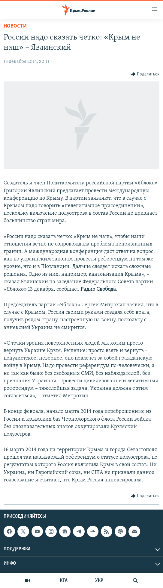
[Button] (145, 74)
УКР (99, 580)
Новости (15, 26)
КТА (64, 580)
